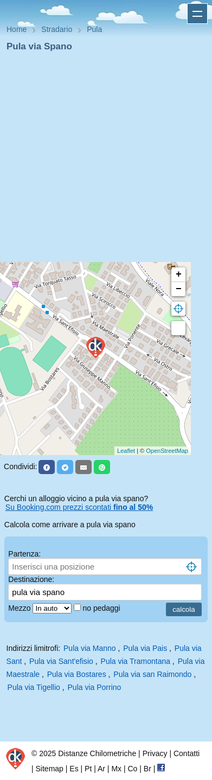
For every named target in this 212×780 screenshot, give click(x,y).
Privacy (155, 753)
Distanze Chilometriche (97, 753)
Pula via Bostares (76, 674)
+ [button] (179, 274)
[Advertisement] (101, 160)
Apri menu (197, 13)
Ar (101, 768)
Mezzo (20, 608)
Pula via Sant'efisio (61, 661)
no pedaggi (102, 608)
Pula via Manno (89, 648)
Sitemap (49, 768)
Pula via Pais (145, 648)
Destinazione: (31, 579)
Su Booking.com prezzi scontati (79, 507)
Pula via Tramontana (135, 661)
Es (73, 768)
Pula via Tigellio (34, 687)
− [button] (179, 289)
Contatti (187, 753)
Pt (88, 768)
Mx (116, 768)
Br (147, 768)
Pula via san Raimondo (152, 674)
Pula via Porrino (94, 687)
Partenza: (24, 553)
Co (132, 768)
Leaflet (126, 450)
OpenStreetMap (167, 450)
